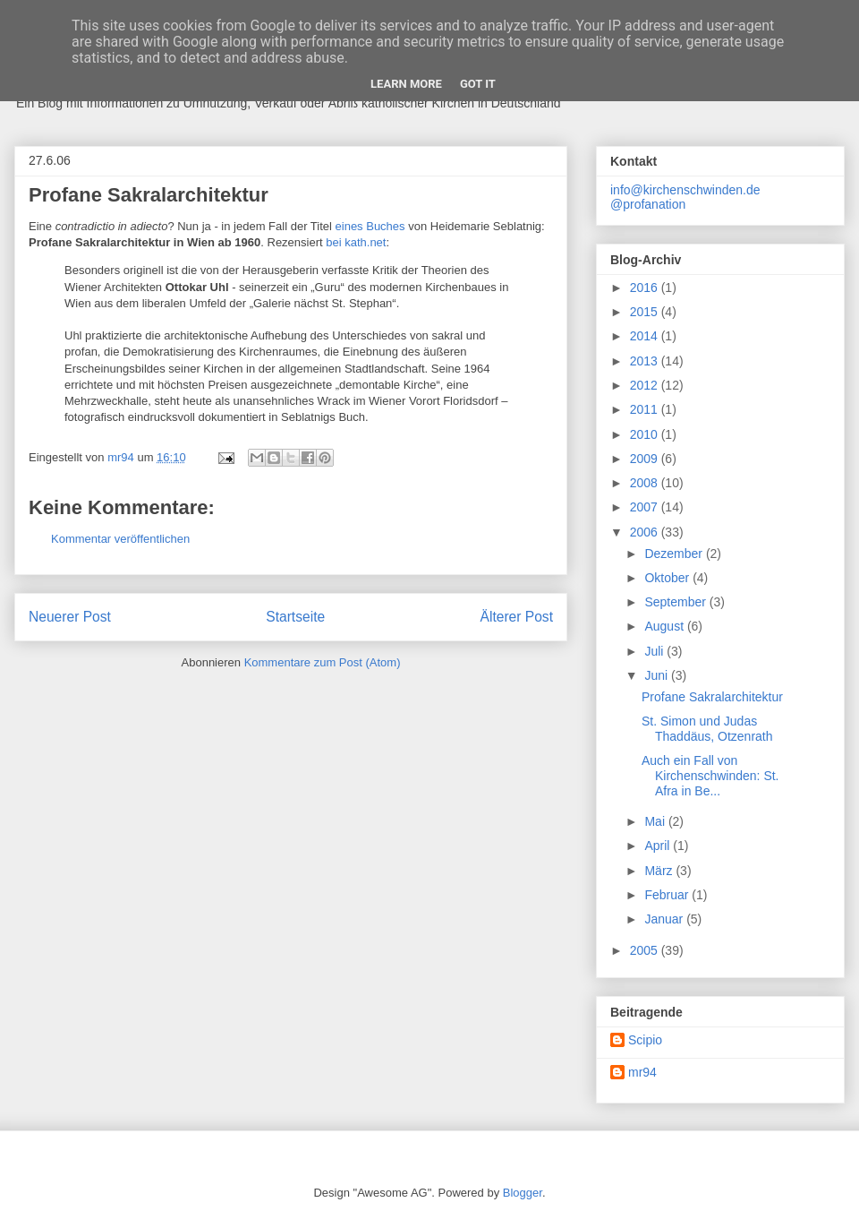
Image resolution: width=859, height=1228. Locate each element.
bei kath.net (356, 242)
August (665, 626)
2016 (645, 287)
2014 (645, 336)
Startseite (295, 616)
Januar (665, 919)
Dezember (674, 553)
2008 (645, 483)
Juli (655, 651)
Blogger (522, 1192)
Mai (656, 821)
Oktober (668, 578)
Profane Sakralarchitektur (712, 697)
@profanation (647, 204)
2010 (645, 434)
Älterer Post (517, 616)
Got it (478, 83)
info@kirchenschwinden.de (685, 190)
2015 (645, 312)
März (660, 870)
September (676, 602)
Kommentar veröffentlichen (120, 538)
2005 (645, 950)
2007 (645, 507)
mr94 (642, 1072)
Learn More (406, 83)
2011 (645, 409)
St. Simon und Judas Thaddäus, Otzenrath (707, 728)
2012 (645, 385)
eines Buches (370, 226)
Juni (657, 675)
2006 (645, 532)
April (658, 845)
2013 (645, 361)
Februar (668, 895)
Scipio (645, 1040)
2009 (645, 458)
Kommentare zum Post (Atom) (322, 662)
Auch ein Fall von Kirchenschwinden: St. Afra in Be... (710, 775)
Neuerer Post (70, 616)
